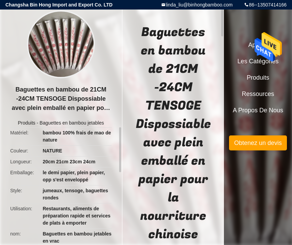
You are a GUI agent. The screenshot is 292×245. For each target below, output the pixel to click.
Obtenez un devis (258, 143)
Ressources (258, 94)
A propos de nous (258, 110)
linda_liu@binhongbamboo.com (199, 4)
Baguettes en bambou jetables (71, 123)
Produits (26, 123)
